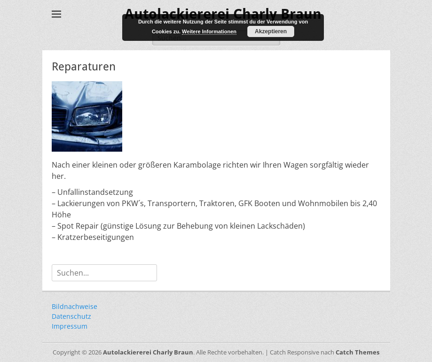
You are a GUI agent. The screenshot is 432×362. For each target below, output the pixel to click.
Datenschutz (71, 316)
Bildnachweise (74, 306)
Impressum (69, 326)
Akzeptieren (271, 31)
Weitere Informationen (209, 31)
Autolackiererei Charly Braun (148, 352)
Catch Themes (357, 352)
